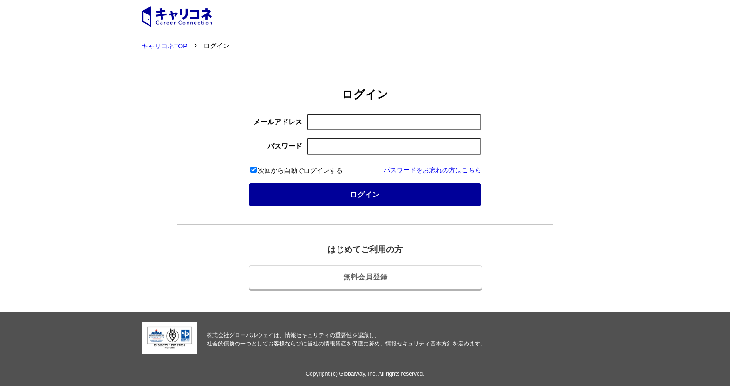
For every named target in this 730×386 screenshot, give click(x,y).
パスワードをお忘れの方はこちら (432, 170)
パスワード (284, 146)
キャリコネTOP (165, 46)
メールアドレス (277, 122)
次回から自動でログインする (296, 170)
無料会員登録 (365, 277)
